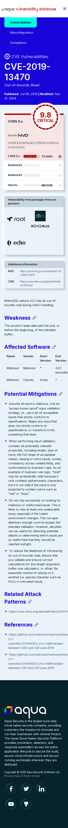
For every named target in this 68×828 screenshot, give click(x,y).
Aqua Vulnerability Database (29, 9)
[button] (64, 8)
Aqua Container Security (25, 712)
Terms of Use (32, 775)
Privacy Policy (12, 775)
